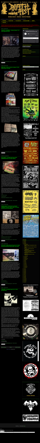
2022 (24, 269)
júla (24, 260)
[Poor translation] (3, 431)
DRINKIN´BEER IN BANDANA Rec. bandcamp (6, 197)
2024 (24, 243)
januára (25, 267)
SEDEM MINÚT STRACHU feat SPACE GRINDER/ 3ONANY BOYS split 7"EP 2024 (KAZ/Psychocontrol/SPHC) (10, 207)
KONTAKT (4, 22)
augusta (25, 259)
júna (24, 261)
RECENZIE (4, 20)
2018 (24, 274)
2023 (24, 268)
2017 (24, 275)
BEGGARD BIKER (26, 20)
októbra (25, 257)
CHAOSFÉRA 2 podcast (26, 49)
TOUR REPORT (18, 20)
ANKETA (33, 20)
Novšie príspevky (3, 347)
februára (25, 266)
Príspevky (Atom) (13, 349)
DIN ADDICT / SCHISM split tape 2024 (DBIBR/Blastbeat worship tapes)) (9, 158)
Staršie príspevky (17, 347)
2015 (24, 277)
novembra (25, 256)
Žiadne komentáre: (14, 61)
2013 (24, 279)
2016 (24, 276)
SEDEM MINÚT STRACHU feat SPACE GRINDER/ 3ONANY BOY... (29, 251)
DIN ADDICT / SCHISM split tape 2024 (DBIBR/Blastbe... (29, 249)
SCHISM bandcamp (3, 196)
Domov (11, 347)
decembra (25, 244)
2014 (24, 278)
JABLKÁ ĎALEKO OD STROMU (27, 53)
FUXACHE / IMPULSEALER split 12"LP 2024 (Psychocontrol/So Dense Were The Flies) (10, 246)
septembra (25, 258)
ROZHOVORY (11, 20)
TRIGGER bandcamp (3, 340)
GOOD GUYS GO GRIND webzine (27, 50)
